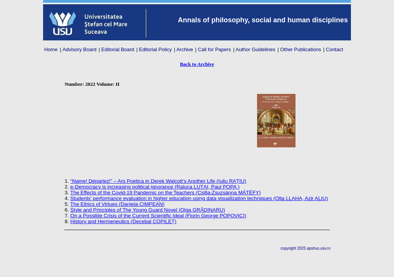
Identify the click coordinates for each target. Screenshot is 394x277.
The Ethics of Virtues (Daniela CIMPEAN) (117, 204)
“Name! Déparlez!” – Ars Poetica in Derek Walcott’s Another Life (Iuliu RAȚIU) (158, 181)
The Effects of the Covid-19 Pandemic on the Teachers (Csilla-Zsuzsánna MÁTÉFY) (165, 192)
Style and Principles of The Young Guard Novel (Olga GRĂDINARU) (147, 210)
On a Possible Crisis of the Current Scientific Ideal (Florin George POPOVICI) (158, 216)
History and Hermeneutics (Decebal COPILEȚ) (123, 221)
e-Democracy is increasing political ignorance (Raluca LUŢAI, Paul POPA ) (155, 187)
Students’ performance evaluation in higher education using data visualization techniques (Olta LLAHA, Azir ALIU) (199, 198)
